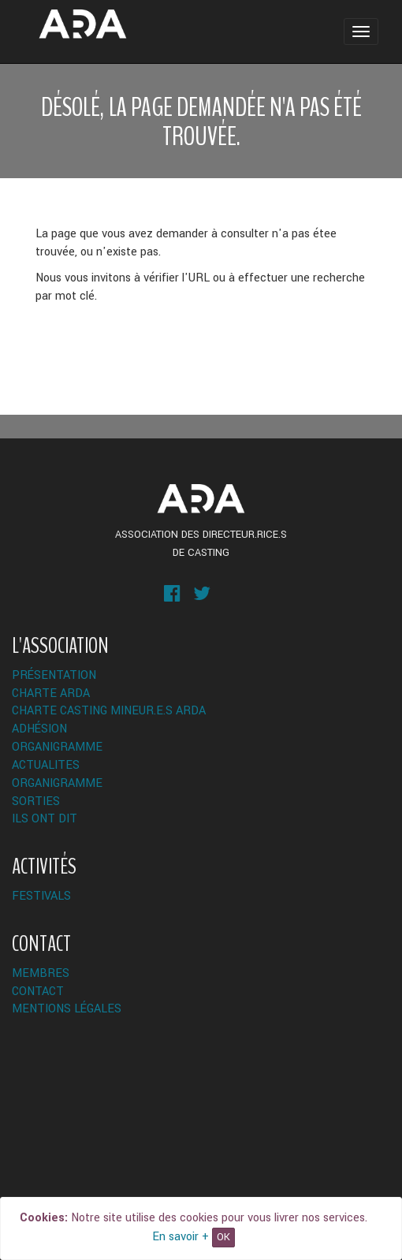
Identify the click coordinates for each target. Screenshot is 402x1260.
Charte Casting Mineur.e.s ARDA (109, 711)
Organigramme (57, 747)
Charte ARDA (51, 693)
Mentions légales (66, 1009)
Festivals (41, 896)
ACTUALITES (46, 765)
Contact (38, 991)
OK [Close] (223, 1237)
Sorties (36, 801)
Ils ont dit (44, 819)
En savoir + (180, 1236)
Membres (40, 973)
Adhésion (39, 729)
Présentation (54, 675)
